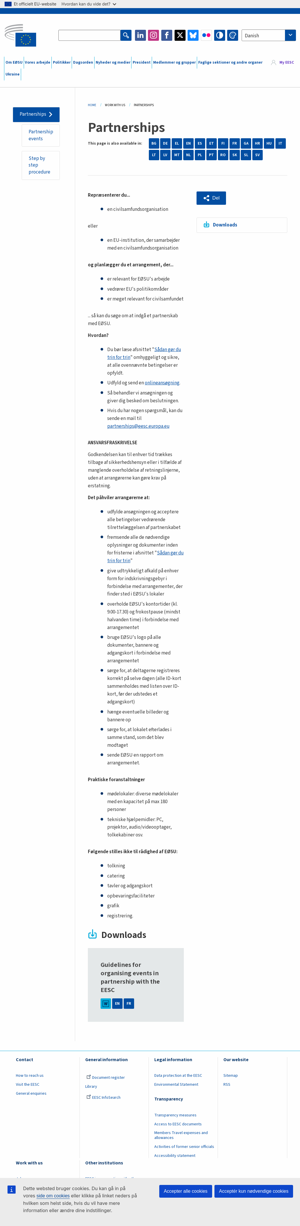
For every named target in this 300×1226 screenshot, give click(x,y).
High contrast (219, 35)
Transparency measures (175, 1115)
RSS (226, 1084)
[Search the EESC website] (89, 35)
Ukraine (12, 74)
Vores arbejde (37, 62)
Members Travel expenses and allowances (181, 1135)
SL (246, 155)
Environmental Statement (176, 1084)
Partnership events (41, 135)
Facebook (166, 35)
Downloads (225, 225)
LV (165, 155)
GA (246, 143)
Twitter (180, 35)
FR (234, 143)
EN (188, 143)
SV (257, 155)
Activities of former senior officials (184, 1147)
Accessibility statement (174, 1156)
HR (257, 143)
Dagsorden (83, 62)
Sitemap (230, 1075)
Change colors (232, 35)
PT (211, 155)
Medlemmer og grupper (174, 62)
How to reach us (30, 1075)
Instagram (153, 35)
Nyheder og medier (113, 62)
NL (188, 155)
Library (91, 1086)
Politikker (62, 62)
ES (200, 143)
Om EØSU (14, 62)
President (142, 62)
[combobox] (269, 35)
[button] (211, 198)
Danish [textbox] (252, 35)
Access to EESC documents (178, 1124)
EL (177, 143)
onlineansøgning (162, 382)
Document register (105, 1078)
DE (165, 143)
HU (269, 143)
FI (223, 143)
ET (211, 143)
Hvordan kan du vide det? (89, 3)
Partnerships (33, 114)
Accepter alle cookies (186, 1191)
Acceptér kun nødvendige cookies (253, 1191)
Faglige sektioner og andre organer (230, 62)
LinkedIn (140, 35)
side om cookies (53, 1195)
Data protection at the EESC (178, 1075)
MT (177, 155)
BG (153, 143)
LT (154, 155)
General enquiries (31, 1093)
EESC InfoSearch (103, 1097)
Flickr (206, 35)
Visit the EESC (27, 1084)
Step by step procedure (39, 165)
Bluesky (193, 35)
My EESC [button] (286, 62)
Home (92, 105)
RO (223, 155)
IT (280, 143)
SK (234, 155)
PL (200, 155)
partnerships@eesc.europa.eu (138, 426)
